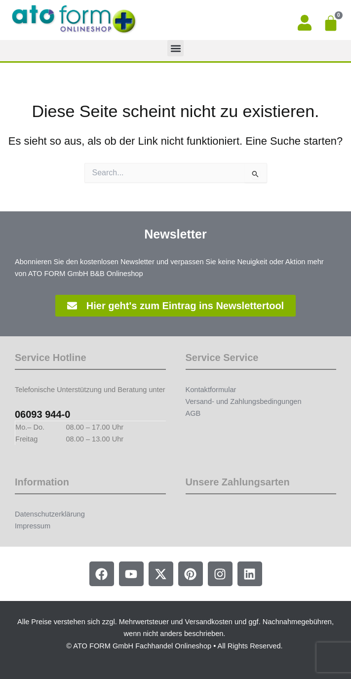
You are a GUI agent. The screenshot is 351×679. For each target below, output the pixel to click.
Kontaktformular (211, 390)
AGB (193, 413)
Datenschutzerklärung (50, 514)
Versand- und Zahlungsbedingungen (244, 401)
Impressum (32, 526)
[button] (175, 48)
